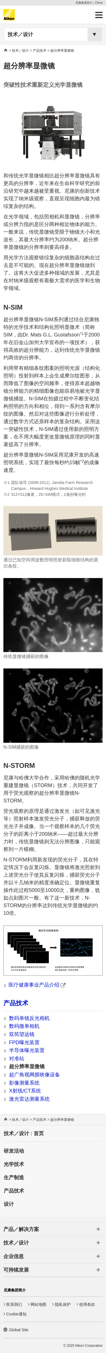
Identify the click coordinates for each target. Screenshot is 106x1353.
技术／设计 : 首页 (24, 1133)
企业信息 (13, 1256)
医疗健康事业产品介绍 (37, 985)
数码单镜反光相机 (29, 1018)
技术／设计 (20, 34)
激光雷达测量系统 (29, 1099)
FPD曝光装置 (24, 1042)
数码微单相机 (24, 1026)
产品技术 (15, 1003)
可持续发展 (16, 1270)
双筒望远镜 (21, 1034)
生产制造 (14, 1177)
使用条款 (87, 1304)
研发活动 (14, 1151)
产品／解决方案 (21, 1229)
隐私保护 (63, 1304)
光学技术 (14, 1164)
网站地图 (38, 1304)
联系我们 (14, 1304)
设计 (9, 1204)
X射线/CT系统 (25, 1091)
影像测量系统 (24, 1083)
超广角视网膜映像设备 (34, 1075)
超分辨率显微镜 (27, 1066)
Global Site (18, 1330)
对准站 (16, 1058)
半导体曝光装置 (27, 1050)
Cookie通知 (16, 1314)
